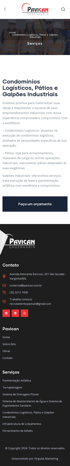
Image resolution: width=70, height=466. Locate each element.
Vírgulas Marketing (46, 458)
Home (12, 32)
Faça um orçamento (35, 204)
